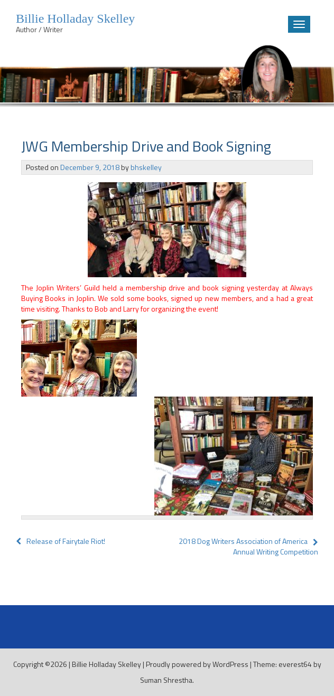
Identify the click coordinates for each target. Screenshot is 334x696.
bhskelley (146, 167)
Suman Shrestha (166, 679)
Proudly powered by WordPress (197, 664)
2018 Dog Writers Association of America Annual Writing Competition (248, 546)
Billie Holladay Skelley (106, 664)
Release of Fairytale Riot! (60, 541)
